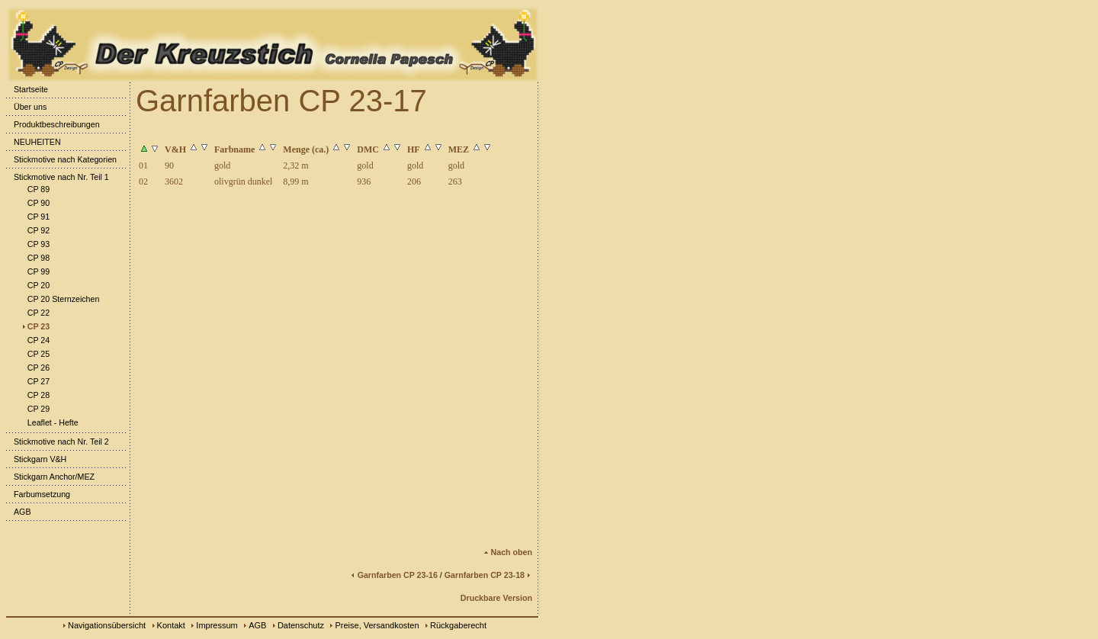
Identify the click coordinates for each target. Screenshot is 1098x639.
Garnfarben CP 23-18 (488, 575)
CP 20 (35, 285)
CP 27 (35, 381)
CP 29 (35, 408)
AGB (18, 511)
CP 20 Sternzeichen (60, 298)
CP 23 (35, 326)
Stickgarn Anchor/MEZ (50, 476)
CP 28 (35, 395)
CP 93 (35, 244)
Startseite (27, 89)
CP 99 (35, 271)
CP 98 (35, 257)
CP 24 (35, 340)
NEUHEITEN (33, 141)
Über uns (26, 106)
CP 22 (35, 312)
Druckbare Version (496, 597)
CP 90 (35, 202)
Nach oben (507, 552)
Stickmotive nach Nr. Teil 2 (57, 441)
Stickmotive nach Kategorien (61, 159)
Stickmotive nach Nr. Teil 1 (57, 176)
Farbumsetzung (38, 494)
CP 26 (35, 367)
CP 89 (35, 189)
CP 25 (35, 353)
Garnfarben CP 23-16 (394, 575)
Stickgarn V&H (36, 459)
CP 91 (35, 216)
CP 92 (35, 230)
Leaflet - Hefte (49, 422)
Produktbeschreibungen (53, 124)
